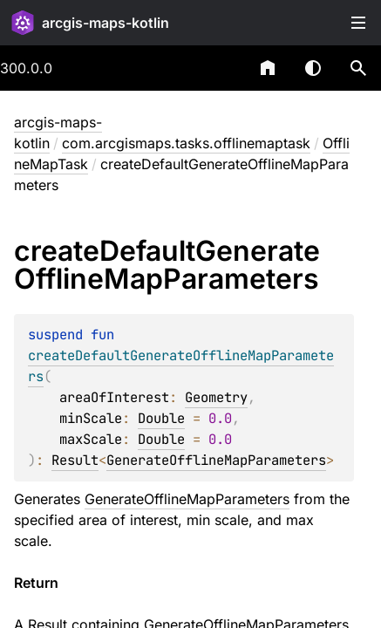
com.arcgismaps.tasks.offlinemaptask (186, 143)
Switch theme (313, 68)
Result (75, 460)
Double (161, 418)
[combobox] (222, 68)
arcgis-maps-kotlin (105, 22)
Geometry (216, 397)
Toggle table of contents (358, 22)
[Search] (358, 68)
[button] (358, 68)
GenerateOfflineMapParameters (216, 460)
